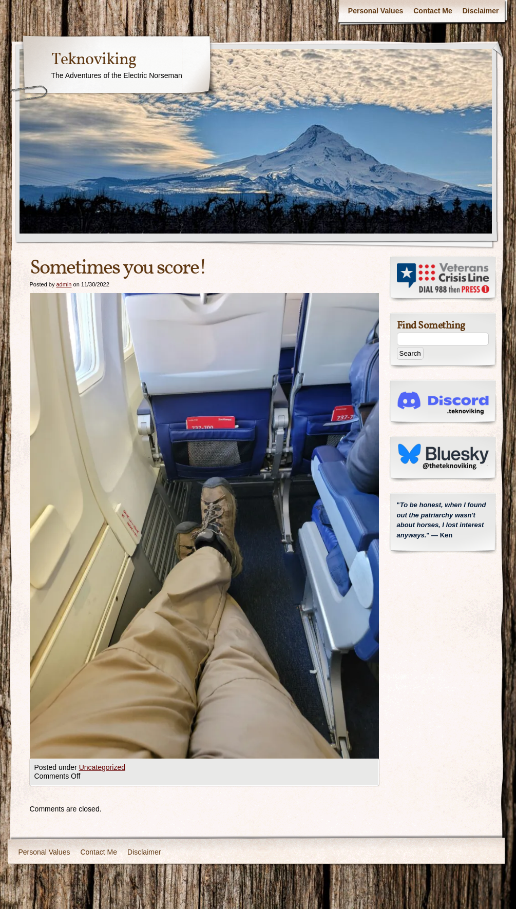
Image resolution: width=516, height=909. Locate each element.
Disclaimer (481, 11)
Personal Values (375, 11)
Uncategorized (102, 767)
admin (63, 284)
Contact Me (432, 11)
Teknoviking (93, 60)
